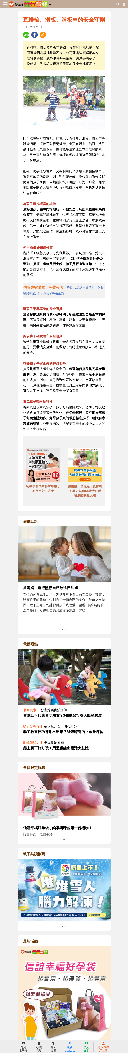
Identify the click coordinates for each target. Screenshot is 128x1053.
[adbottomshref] (43, 466)
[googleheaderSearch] (117, 4)
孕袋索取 (39, 1047)
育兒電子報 (23, 1047)
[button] (50, 4)
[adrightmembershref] (64, 797)
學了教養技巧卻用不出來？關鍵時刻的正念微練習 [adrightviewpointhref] (63, 731)
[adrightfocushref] (64, 582)
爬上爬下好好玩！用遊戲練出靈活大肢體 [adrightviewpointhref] (56, 748)
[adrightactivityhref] (64, 1008)
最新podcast (70, 1047)
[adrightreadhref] (64, 889)
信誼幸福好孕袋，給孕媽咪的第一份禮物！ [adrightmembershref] (57, 827)
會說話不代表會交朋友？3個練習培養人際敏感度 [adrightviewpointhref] (62, 715)
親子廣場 (53, 1047)
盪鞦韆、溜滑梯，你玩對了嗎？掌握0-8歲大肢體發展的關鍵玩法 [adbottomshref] (85, 490)
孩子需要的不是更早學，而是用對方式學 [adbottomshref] (43, 488)
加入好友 (86, 1047)
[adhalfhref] (64, 290)
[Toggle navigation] (5, 4)
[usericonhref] (122, 4)
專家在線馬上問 (103, 1047)
